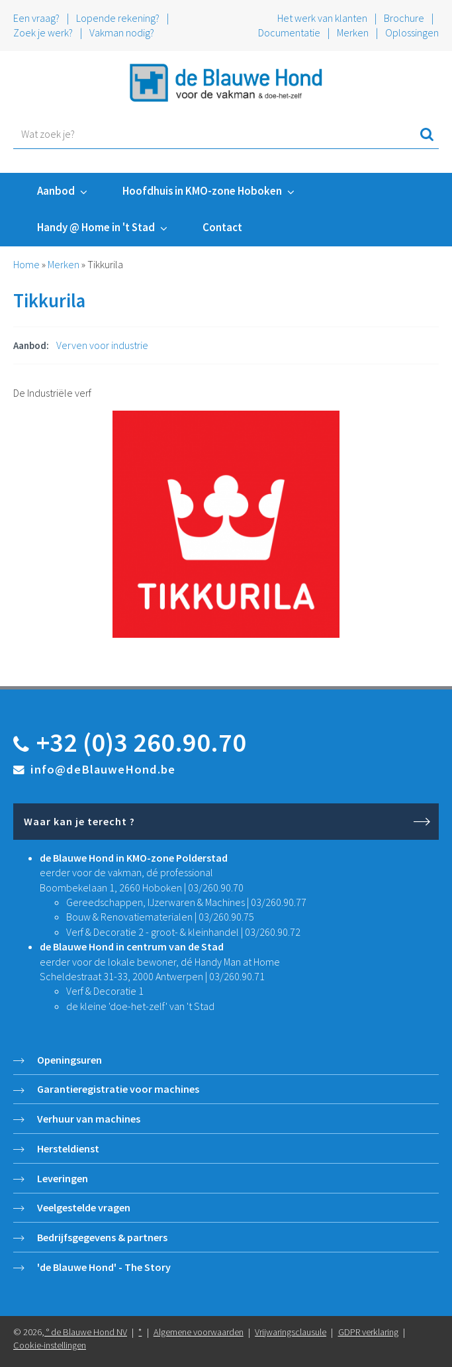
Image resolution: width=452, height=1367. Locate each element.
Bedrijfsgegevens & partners (102, 1237)
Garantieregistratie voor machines (118, 1088)
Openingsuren (69, 1059)
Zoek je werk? (43, 32)
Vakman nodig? (121, 32)
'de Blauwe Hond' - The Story (104, 1267)
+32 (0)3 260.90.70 (141, 742)
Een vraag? (36, 18)
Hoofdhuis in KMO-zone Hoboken (202, 190)
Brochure (404, 18)
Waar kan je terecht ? (79, 821)
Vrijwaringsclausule (290, 1332)
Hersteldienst (68, 1148)
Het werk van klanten (323, 18)
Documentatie (289, 32)
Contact (222, 227)
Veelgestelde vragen (83, 1207)
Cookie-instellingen (49, 1345)
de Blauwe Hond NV (89, 1332)
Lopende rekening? (117, 18)
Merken (353, 32)
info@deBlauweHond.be (102, 769)
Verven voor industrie (102, 345)
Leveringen (62, 1178)
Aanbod (56, 190)
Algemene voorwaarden (199, 1332)
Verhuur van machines (88, 1118)
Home (26, 264)
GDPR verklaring (368, 1332)
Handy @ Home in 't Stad (96, 227)
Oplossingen (412, 32)
